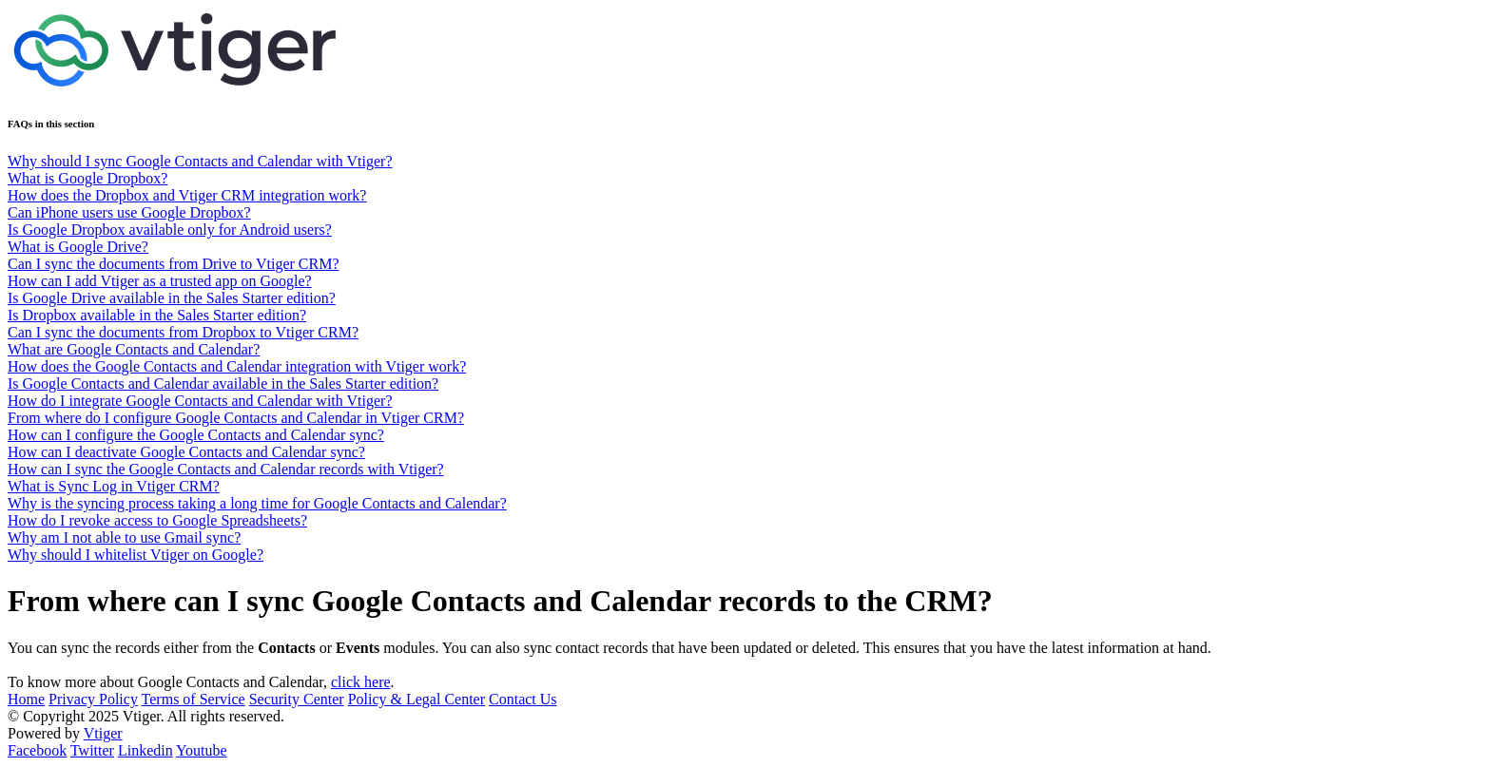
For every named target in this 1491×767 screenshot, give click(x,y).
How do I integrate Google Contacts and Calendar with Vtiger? (200, 401)
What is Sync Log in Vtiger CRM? (114, 486)
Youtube (201, 750)
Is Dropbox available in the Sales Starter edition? (157, 315)
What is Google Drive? (78, 247)
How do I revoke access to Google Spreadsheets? (157, 520)
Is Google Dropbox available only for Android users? (170, 229)
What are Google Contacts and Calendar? (134, 349)
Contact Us (523, 699)
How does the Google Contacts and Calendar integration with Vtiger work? (237, 366)
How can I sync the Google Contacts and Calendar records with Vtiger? (226, 469)
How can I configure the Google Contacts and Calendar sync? (196, 435)
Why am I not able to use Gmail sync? (124, 537)
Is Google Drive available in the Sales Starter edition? (172, 298)
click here (361, 682)
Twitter (92, 750)
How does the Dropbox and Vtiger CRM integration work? (187, 195)
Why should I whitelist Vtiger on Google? (135, 554)
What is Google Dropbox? (87, 178)
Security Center (296, 699)
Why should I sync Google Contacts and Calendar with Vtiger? (200, 161)
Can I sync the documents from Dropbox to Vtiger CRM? (183, 332)
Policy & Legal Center (416, 699)
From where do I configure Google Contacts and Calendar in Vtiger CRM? (236, 418)
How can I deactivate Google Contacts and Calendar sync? (186, 452)
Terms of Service (193, 699)
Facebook (37, 750)
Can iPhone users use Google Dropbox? (129, 212)
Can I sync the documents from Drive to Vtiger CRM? (173, 264)
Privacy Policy (93, 699)
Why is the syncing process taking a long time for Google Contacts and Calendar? (257, 503)
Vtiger (103, 733)
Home (26, 699)
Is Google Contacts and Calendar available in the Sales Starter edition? (223, 383)
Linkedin (145, 750)
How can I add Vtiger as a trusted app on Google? (160, 281)
